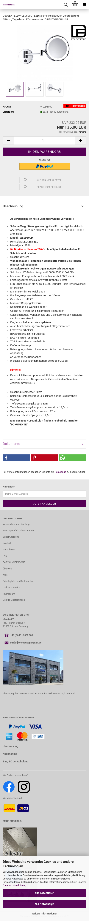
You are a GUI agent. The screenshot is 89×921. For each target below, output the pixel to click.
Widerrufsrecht (11, 536)
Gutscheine (9, 549)
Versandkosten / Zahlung (16, 524)
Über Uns (7, 568)
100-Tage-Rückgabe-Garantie (18, 530)
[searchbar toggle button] (65, 4)
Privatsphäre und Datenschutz (19, 581)
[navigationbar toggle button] (84, 4)
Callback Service (11, 587)
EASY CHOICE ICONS (14, 562)
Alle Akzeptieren (44, 892)
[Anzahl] (44, 140)
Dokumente (11, 444)
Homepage (60, 472)
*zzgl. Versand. (67, 693)
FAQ (5, 555)
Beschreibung (13, 206)
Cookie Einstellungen (14, 599)
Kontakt (7, 543)
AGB (5, 575)
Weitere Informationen (44, 913)
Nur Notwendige (44, 903)
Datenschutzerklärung (14, 885)
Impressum (9, 593)
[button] (8, 140)
